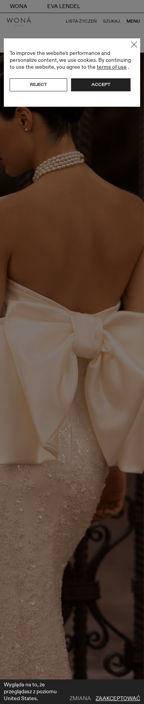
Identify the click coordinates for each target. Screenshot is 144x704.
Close (134, 44)
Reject (38, 84)
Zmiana (80, 698)
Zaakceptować (118, 698)
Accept (100, 84)
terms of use (112, 67)
